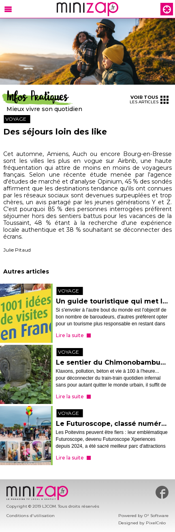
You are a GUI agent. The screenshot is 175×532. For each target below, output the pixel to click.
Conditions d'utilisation (30, 515)
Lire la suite (70, 335)
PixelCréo (156, 523)
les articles (149, 99)
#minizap (162, 492)
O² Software (156, 515)
